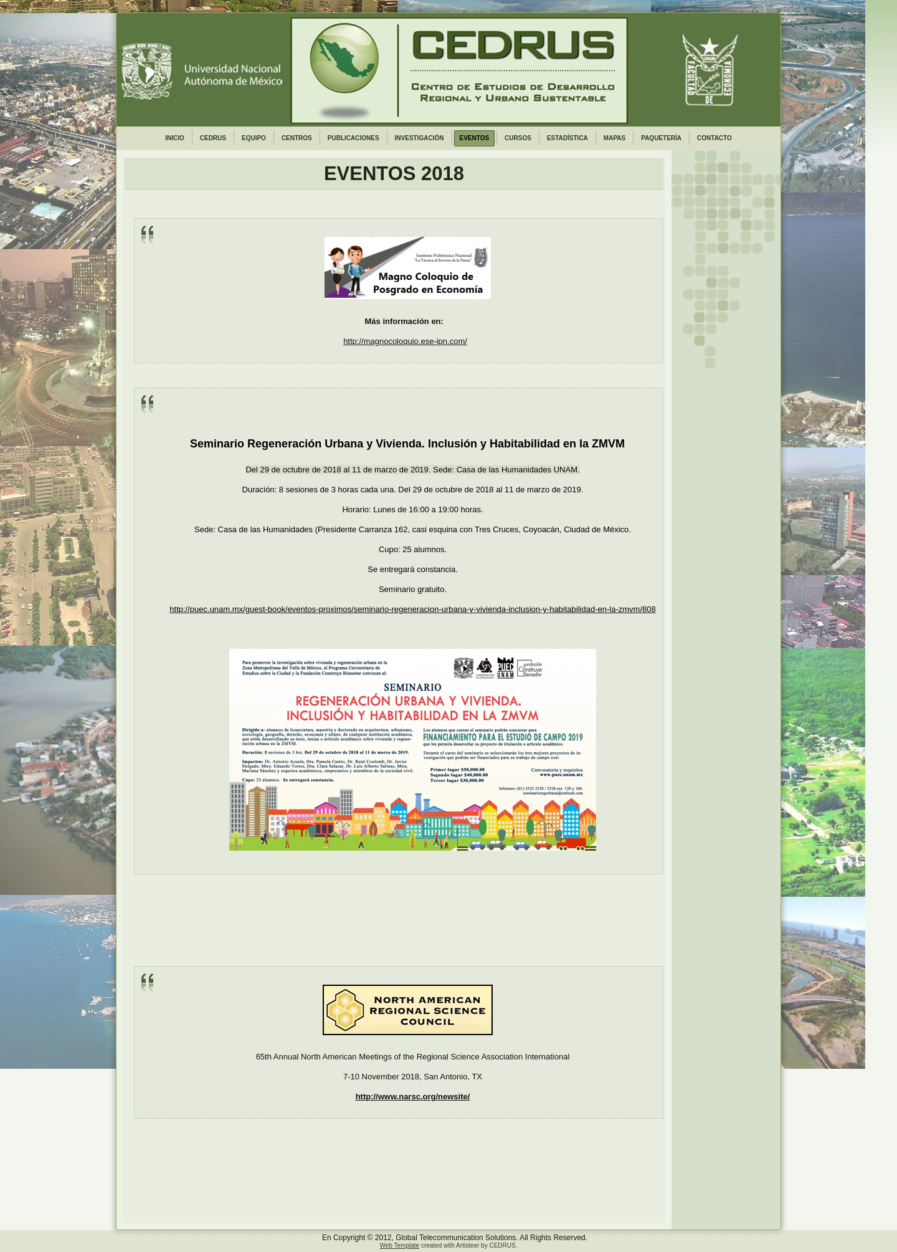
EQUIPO (254, 138)
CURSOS (518, 138)
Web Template (400, 1245)
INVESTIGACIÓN (419, 138)
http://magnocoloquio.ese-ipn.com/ (405, 341)
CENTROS (297, 138)
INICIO (174, 138)
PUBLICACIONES (353, 138)
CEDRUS (213, 138)
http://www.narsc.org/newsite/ (413, 1096)
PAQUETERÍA (661, 138)
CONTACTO (714, 138)
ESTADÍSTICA (567, 138)
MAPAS (614, 138)
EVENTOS (475, 138)
